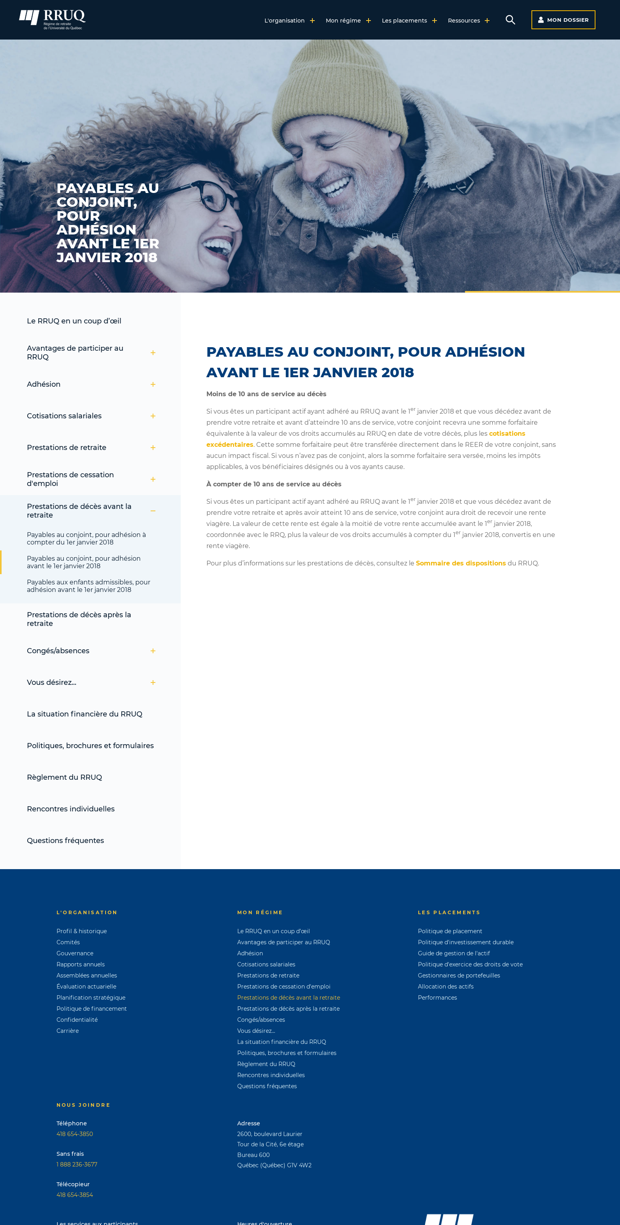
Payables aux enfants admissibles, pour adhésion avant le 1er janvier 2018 (88, 586)
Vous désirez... (91, 682)
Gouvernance (75, 953)
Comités (68, 942)
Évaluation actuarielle (86, 986)
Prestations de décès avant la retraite (91, 511)
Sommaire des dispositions (461, 563)
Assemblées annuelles (87, 975)
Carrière (68, 1030)
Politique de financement (92, 1008)
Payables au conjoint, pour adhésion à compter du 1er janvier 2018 (86, 538)
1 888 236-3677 (77, 1164)
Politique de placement (450, 931)
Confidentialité (77, 1019)
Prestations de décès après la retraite (79, 619)
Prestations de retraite (91, 447)
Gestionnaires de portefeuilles (459, 975)
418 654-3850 (75, 1134)
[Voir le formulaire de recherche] (510, 20)
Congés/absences (91, 651)
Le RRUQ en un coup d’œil (74, 321)
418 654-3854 (75, 1195)
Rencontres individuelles (71, 809)
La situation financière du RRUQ (84, 714)
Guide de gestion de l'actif (454, 953)
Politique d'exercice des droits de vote (470, 964)
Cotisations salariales (91, 416)
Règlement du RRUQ (64, 777)
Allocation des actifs (446, 986)
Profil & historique (82, 931)
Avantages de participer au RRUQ (91, 352)
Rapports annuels (81, 964)
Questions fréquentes (65, 840)
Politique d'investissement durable (466, 942)
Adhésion (91, 384)
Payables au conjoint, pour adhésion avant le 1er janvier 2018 (84, 562)
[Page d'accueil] (52, 20)
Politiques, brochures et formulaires (90, 745)
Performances (437, 997)
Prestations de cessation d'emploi (91, 479)
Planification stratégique (91, 997)
